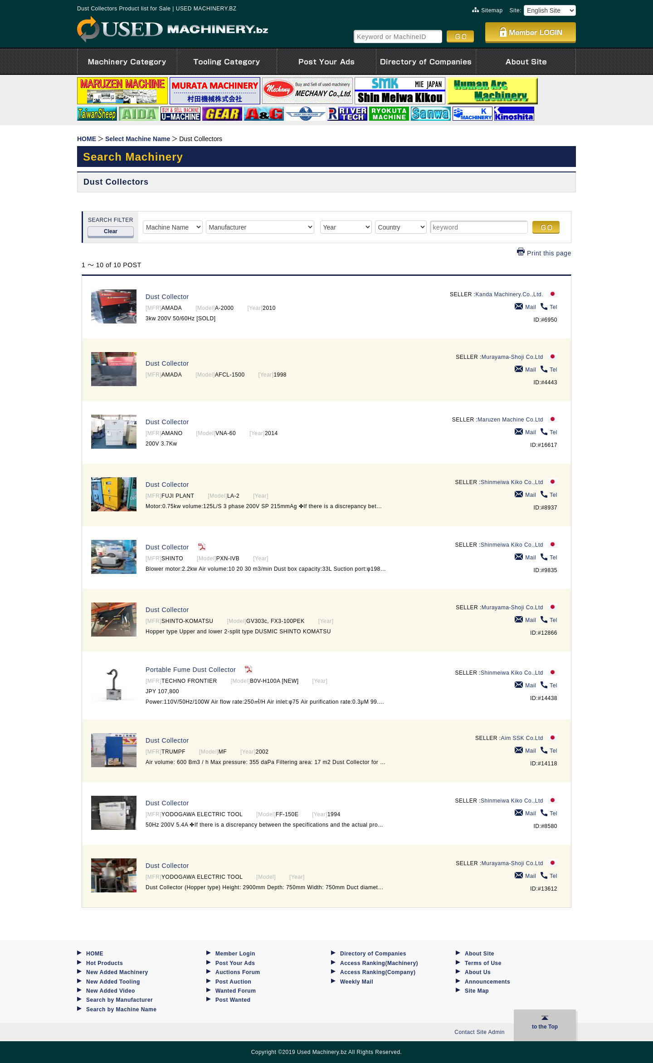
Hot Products (104, 963)
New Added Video (110, 991)
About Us (478, 972)
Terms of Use (483, 963)
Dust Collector (167, 296)
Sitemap (487, 10)
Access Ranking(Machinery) (379, 963)
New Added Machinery (117, 972)
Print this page (544, 253)
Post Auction (233, 982)
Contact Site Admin (479, 1032)
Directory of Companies (373, 953)
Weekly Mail (356, 982)
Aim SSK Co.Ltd (522, 738)
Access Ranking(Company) (377, 972)
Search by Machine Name (121, 1009)
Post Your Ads (235, 963)
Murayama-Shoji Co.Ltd (512, 357)
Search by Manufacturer (119, 1000)
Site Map (477, 991)
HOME (94, 953)
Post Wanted (233, 1000)
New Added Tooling (113, 982)
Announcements (487, 982)
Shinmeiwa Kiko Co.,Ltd (512, 482)
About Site (479, 953)
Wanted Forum (235, 991)
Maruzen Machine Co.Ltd (510, 419)
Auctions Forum (237, 972)
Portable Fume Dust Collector (191, 669)
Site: (515, 10)
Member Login (235, 953)
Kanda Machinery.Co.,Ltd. (509, 294)
